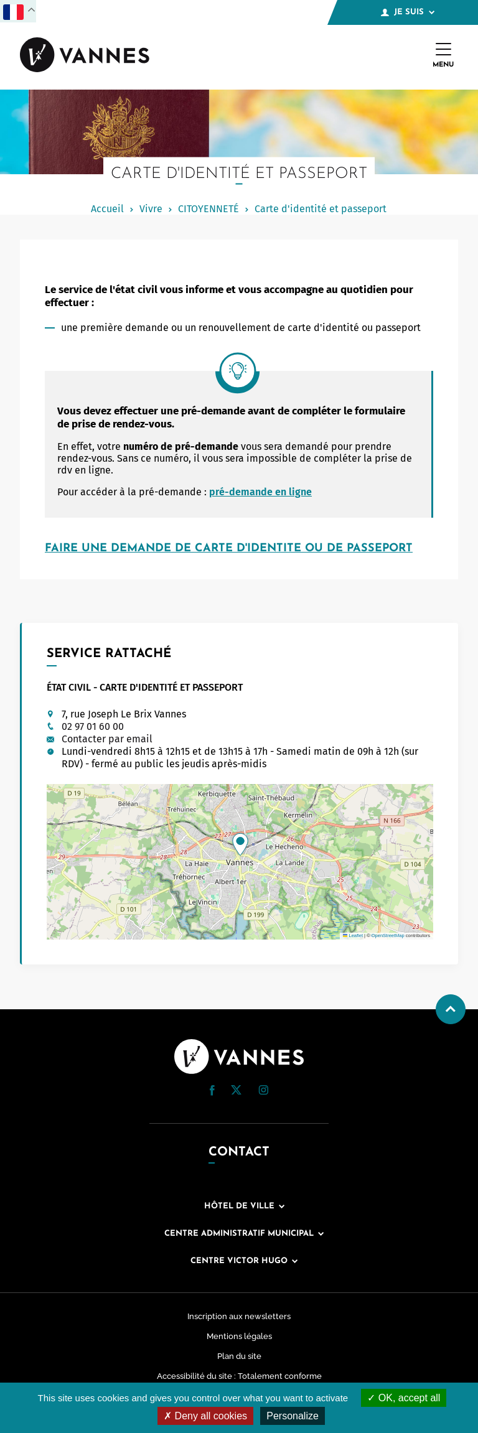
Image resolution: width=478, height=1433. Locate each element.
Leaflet (353, 935)
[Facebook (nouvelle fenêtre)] (212, 1092)
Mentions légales (239, 1336)
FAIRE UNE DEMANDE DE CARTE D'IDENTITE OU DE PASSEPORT (229, 548)
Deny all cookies (205, 1416)
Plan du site (239, 1356)
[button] (240, 844)
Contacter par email (107, 739)
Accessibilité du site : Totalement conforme (239, 1376)
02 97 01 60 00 (93, 726)
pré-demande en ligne (260, 492)
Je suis (407, 12)
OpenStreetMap (388, 935)
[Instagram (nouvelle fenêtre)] (263, 1092)
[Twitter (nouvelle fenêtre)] (236, 1091)
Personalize (292, 1416)
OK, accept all (403, 1398)
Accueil (107, 209)
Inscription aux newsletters (239, 1316)
